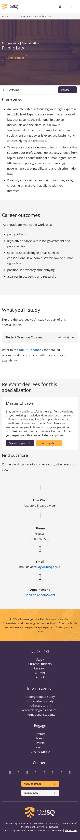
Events (40, 743)
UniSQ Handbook (31, 350)
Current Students (40, 664)
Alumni (40, 673)
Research (40, 668)
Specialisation (28, 16)
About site (71, 830)
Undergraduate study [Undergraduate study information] (40, 697)
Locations (40, 747)
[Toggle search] (60, 7)
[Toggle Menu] (72, 7)
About (40, 677)
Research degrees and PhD (40, 710)
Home (5, 16)
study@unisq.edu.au (48, 567)
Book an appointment (40, 595)
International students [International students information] (40, 714)
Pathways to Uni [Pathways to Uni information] (40, 706)
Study (40, 659)
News (40, 738)
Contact (40, 734)
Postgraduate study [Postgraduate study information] (40, 701)
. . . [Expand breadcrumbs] (14, 16)
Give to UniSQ (40, 752)
